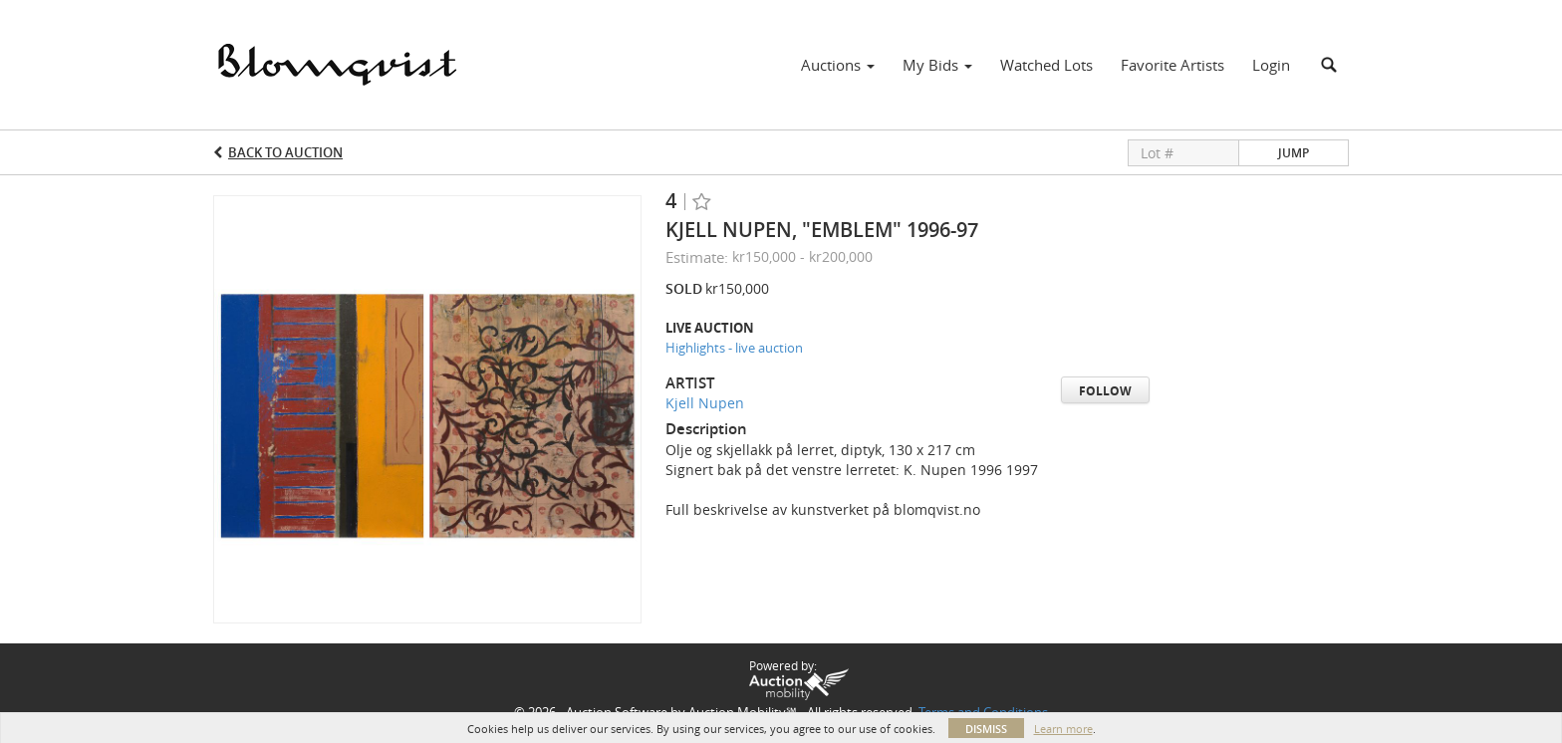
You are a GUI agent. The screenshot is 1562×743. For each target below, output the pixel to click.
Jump (1293, 152)
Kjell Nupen (704, 402)
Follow (1105, 390)
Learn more (1063, 728)
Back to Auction (285, 152)
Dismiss (986, 728)
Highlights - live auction (734, 348)
